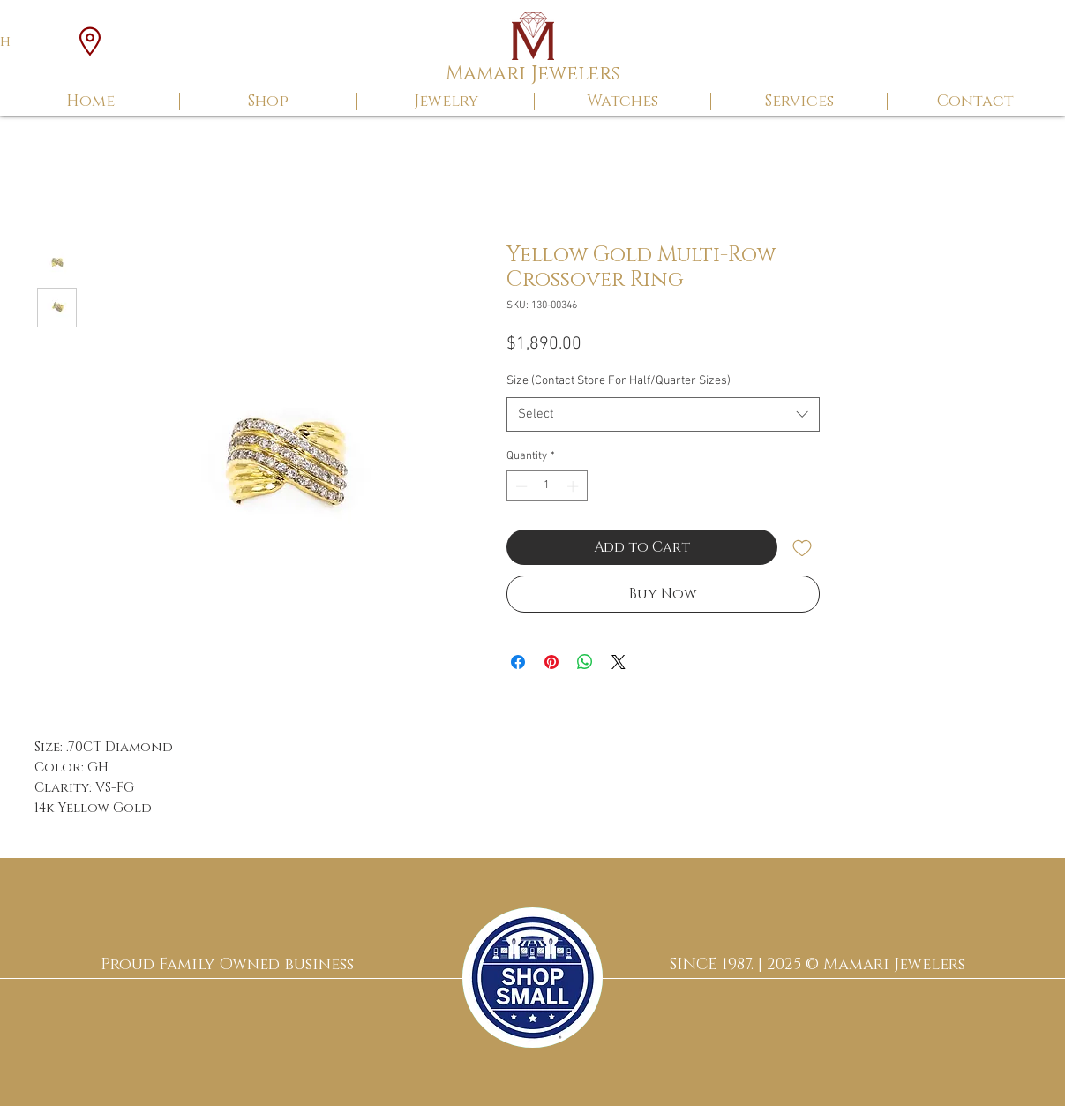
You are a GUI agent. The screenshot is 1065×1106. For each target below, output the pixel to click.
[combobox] (663, 414)
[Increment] (574, 486)
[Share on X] (618, 662)
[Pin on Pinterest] (551, 662)
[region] (532, 977)
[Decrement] (519, 486)
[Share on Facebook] (518, 662)
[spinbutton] (546, 486)
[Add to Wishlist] (802, 547)
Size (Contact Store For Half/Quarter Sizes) (618, 380)
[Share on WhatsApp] (585, 662)
